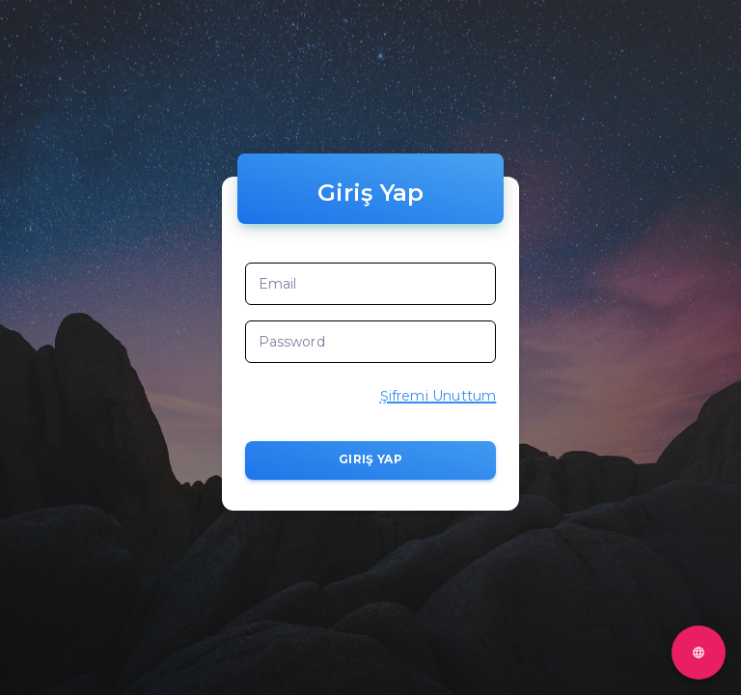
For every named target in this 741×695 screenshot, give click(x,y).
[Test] (699, 653)
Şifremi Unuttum (438, 395)
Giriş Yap (371, 460)
